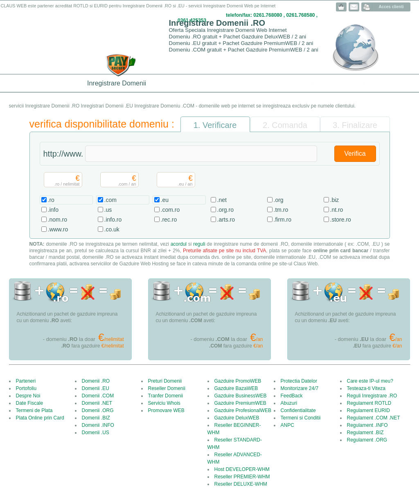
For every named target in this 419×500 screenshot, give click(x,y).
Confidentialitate (298, 410)
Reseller (165, 83)
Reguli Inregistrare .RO (372, 396)
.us (108, 209)
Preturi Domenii (165, 381)
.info (53, 209)
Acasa (22, 83)
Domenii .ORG (98, 410)
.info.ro (113, 219)
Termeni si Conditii (301, 418)
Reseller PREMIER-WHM (242, 477)
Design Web (281, 83)
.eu (165, 200)
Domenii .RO (96, 381)
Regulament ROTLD (369, 403)
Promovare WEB (166, 410)
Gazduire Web (59, 83)
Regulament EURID (368, 410)
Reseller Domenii (166, 388)
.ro (51, 200)
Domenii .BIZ (96, 418)
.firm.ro (283, 219)
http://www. (63, 153)
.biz (334, 200)
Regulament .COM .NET (373, 418)
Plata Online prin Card (40, 418)
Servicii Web (361, 83)
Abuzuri (289, 403)
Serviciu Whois (164, 403)
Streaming (321, 83)
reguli (199, 244)
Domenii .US (95, 432)
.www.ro (58, 229)
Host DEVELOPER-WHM (242, 469)
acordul (179, 244)
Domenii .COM (98, 396)
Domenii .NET (97, 403)
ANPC (287, 425)
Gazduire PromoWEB (237, 381)
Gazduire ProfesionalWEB (242, 410)
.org (279, 200)
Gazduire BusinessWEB (240, 396)
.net (222, 200)
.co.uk (111, 229)
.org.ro (225, 209)
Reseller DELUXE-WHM (240, 484)
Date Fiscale (29, 403)
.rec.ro (169, 219)
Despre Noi (28, 396)
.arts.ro (226, 219)
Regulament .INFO (367, 425)
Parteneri (26, 381)
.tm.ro (281, 209)
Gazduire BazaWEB (236, 388)
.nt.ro (336, 209)
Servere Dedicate (230, 83)
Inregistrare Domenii (116, 83)
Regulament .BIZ (365, 432)
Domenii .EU (95, 388)
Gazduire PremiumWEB (240, 403)
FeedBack (292, 396)
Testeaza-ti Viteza (366, 388)
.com (110, 200)
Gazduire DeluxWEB (236, 418)
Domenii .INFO (98, 425)
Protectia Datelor (299, 381)
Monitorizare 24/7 (300, 388)
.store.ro (340, 219)
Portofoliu (26, 388)
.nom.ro (57, 219)
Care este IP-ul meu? (370, 381)
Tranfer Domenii (165, 396)
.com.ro (170, 209)
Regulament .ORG (367, 440)
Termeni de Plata (34, 410)
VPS (191, 83)
